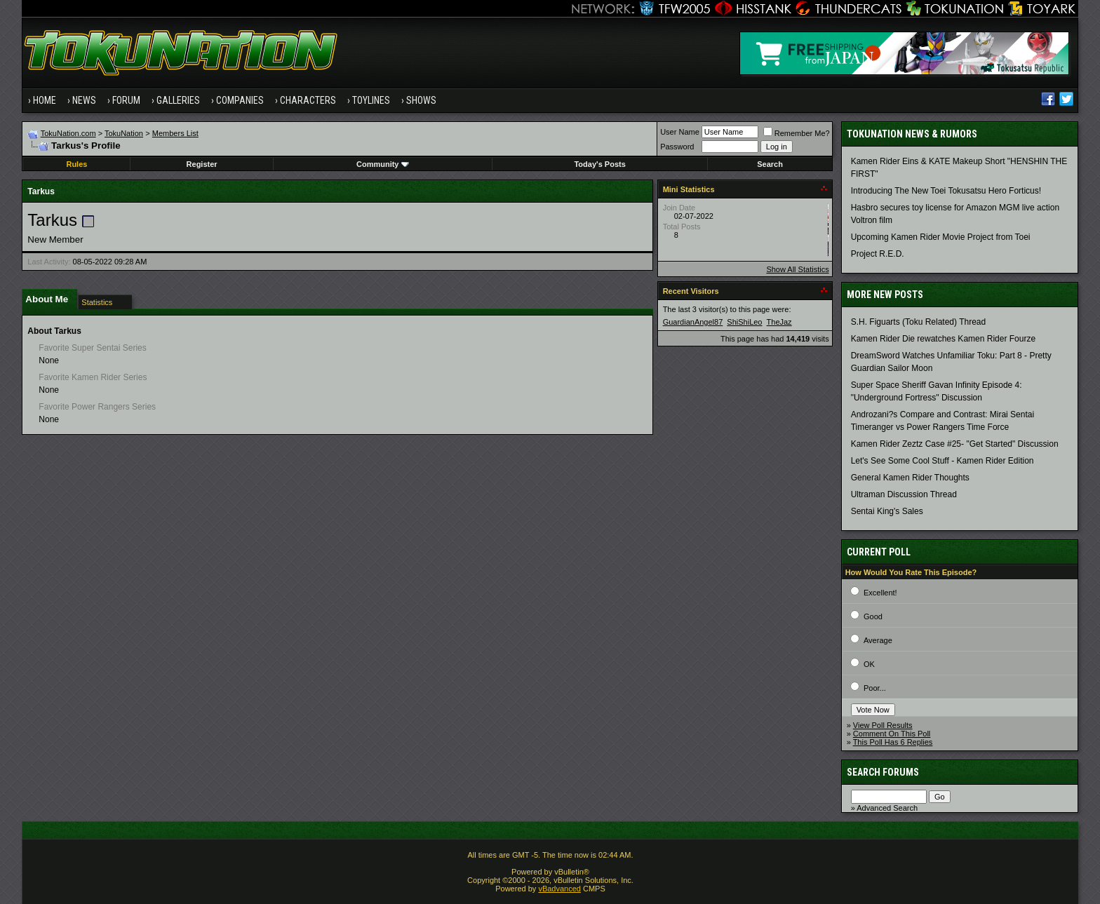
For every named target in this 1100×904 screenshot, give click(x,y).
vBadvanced (559, 888)
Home (44, 100)
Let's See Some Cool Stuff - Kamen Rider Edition (942, 461)
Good (873, 616)
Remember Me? (796, 133)
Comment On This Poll (891, 733)
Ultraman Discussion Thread (904, 494)
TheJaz (779, 322)
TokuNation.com (68, 133)
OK (869, 664)
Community (382, 164)
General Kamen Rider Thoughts (910, 478)
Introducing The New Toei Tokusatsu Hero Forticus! (946, 191)
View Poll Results (883, 725)
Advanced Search (887, 808)
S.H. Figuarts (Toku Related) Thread (918, 322)
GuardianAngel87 (693, 322)
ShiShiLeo (744, 322)
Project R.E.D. (877, 254)
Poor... (875, 688)
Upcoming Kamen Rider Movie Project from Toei (941, 237)
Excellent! (880, 592)
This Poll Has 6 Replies (893, 742)
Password (677, 146)
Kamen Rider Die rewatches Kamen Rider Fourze (943, 339)
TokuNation (124, 133)
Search (770, 164)
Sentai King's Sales (887, 511)
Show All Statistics (797, 269)
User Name (679, 132)
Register (202, 164)
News (84, 100)
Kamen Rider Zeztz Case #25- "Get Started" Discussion (955, 444)
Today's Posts (599, 164)
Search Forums (883, 772)
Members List (175, 133)
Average (878, 640)
